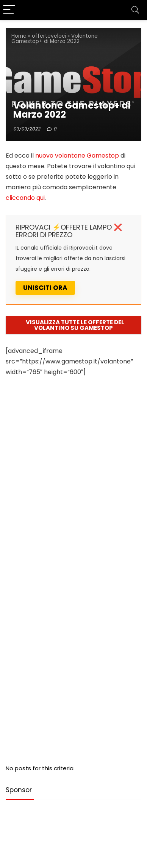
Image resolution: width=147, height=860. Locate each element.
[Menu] (9, 10)
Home (19, 36)
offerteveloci (49, 36)
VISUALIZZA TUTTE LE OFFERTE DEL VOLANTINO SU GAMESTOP (75, 325)
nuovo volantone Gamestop (76, 155)
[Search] (135, 10)
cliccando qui (25, 197)
